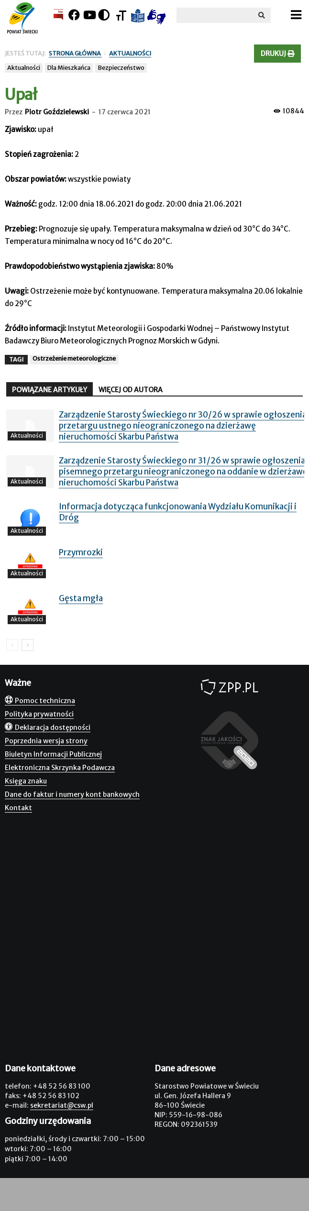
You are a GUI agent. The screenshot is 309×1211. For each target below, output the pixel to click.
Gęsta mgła (81, 598)
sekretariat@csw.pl (61, 1105)
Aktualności (23, 67)
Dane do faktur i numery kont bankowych (72, 794)
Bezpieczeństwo (121, 67)
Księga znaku (26, 781)
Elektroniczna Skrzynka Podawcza (60, 767)
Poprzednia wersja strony (46, 741)
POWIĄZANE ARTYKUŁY (49, 389)
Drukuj (277, 53)
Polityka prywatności (39, 714)
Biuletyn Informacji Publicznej (53, 754)
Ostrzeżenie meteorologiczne (74, 358)
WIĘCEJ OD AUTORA (131, 389)
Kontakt (18, 808)
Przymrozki (81, 552)
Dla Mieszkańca (68, 67)
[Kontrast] (104, 15)
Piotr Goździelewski (57, 112)
